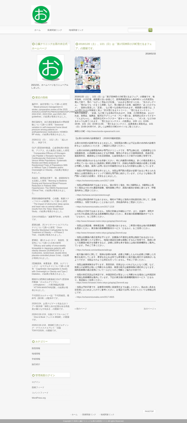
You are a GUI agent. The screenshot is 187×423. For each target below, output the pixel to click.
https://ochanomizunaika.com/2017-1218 (95, 207)
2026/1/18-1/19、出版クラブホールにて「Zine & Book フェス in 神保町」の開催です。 (50, 317)
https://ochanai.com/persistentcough (93, 195)
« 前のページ (81, 309)
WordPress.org (39, 398)
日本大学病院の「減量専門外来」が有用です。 (50, 218)
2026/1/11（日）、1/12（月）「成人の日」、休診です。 (50, 141)
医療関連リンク (89, 414)
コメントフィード (40, 393)
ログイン (36, 382)
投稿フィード (38, 387)
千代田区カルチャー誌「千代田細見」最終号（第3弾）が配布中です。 (50, 296)
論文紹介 (36, 364)
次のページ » (150, 309)
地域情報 (36, 354)
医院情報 (36, 348)
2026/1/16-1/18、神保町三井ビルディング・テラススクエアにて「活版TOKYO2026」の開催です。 (50, 328)
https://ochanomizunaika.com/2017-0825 (95, 297)
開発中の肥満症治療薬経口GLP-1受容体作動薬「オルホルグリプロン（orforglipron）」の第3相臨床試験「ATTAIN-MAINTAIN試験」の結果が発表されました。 (50, 284)
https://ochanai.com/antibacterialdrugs (94, 250)
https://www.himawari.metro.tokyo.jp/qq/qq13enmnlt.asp (102, 283)
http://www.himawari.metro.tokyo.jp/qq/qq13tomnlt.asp (101, 221)
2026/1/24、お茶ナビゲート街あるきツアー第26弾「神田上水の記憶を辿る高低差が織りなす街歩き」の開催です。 (50, 306)
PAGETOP (149, 411)
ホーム (75, 414)
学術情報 (36, 359)
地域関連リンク (107, 414)
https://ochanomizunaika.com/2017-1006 (95, 181)
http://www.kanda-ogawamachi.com (103, 131)
